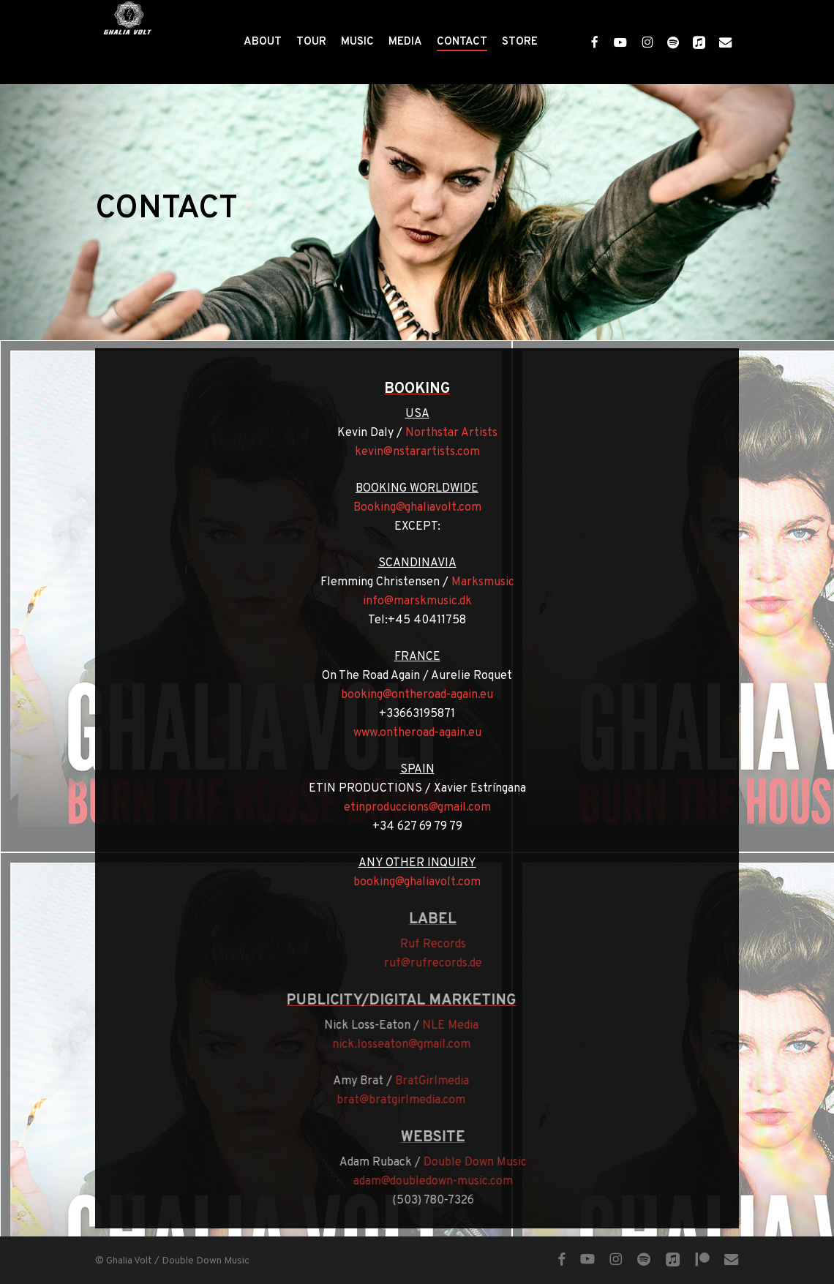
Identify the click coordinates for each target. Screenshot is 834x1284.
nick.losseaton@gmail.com (392, 1044)
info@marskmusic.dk (403, 601)
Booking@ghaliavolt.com (403, 507)
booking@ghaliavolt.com (403, 882)
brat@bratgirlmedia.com (392, 1100)
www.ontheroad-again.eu (403, 733)
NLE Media (441, 1025)
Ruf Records (441, 944)
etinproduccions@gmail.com (403, 807)
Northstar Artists (437, 433)
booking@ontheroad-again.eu (404, 695)
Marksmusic (468, 582)
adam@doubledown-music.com (441, 1181)
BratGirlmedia (424, 1081)
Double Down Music (483, 1162)
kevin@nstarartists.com (403, 452)
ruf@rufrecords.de (441, 963)
